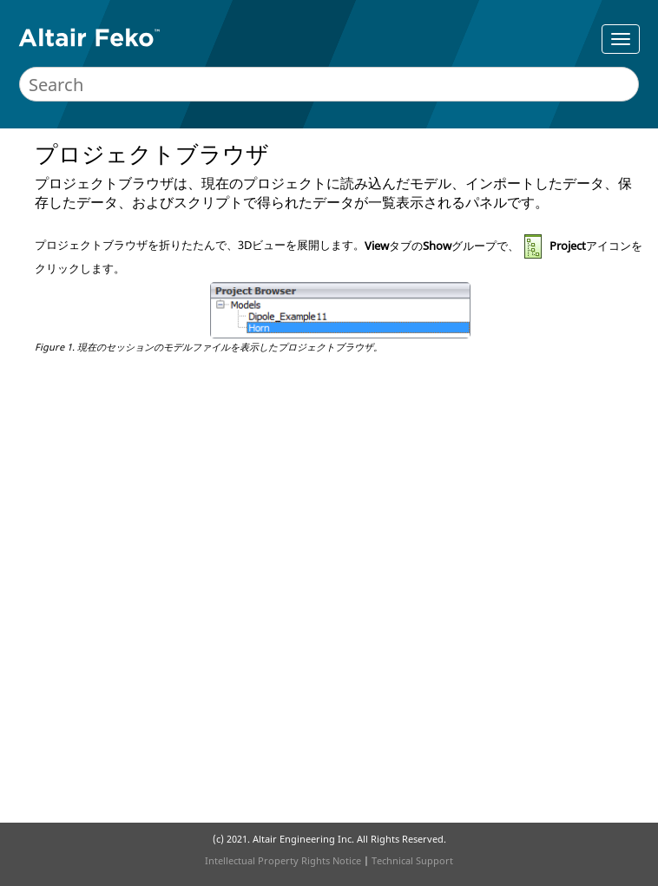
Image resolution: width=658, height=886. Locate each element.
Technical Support (412, 860)
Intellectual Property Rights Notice (283, 860)
